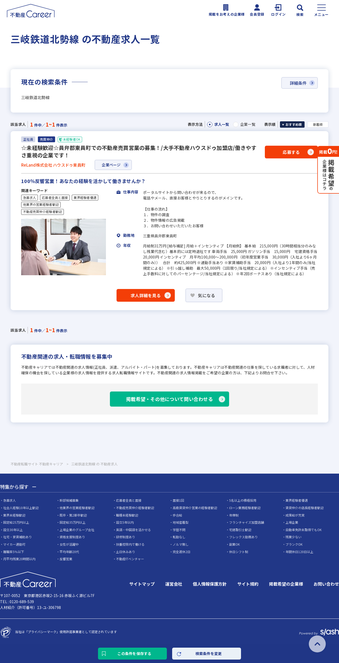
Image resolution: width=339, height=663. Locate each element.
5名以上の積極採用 (242, 500)
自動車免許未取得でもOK (304, 529)
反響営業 (66, 559)
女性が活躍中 (69, 544)
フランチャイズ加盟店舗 (246, 522)
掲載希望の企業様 (286, 584)
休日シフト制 (238, 551)
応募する (291, 152)
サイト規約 (247, 584)
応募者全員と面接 (55, 197)
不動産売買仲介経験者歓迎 (42, 212)
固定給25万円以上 (16, 522)
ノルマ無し (181, 544)
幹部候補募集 (69, 500)
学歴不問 (179, 529)
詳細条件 (298, 83)
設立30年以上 (13, 529)
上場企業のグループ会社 (77, 529)
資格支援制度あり (72, 537)
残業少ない (293, 537)
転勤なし (179, 537)
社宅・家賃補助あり (17, 537)
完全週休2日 (181, 551)
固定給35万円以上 (73, 522)
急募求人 (29, 197)
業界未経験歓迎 (14, 515)
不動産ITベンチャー (130, 559)
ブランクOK (294, 544)
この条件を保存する (134, 653)
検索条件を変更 (208, 653)
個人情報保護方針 (210, 584)
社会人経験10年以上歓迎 (21, 507)
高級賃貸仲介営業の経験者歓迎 (195, 507)
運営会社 (173, 584)
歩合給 (177, 515)
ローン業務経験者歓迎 (245, 507)
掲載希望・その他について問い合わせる (169, 398)
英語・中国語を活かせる (133, 529)
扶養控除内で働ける (130, 544)
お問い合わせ (326, 584)
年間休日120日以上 (299, 551)
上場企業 (292, 522)
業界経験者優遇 (85, 197)
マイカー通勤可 (14, 544)
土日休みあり (125, 551)
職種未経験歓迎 (127, 515)
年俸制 (234, 515)
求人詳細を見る (146, 295)
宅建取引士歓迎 (240, 529)
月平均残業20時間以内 (19, 559)
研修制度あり (125, 537)
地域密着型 (181, 522)
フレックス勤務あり (243, 537)
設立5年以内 (125, 522)
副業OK (234, 544)
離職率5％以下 (13, 551)
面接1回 (178, 500)
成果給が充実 (295, 515)
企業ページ (111, 164)
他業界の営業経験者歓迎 (41, 204)
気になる (206, 295)
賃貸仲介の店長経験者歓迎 (305, 507)
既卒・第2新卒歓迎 (73, 515)
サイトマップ (142, 584)
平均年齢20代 (69, 551)
